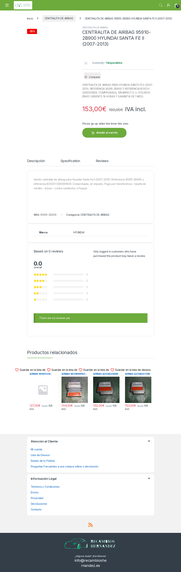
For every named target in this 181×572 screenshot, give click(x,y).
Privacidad (37, 498)
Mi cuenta (36, 449)
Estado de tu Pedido (43, 460)
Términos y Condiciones (45, 486)
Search (161, 5)
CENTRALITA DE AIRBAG (59, 18)
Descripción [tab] (36, 161)
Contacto (36, 509)
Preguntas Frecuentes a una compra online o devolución (65, 466)
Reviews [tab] (102, 161)
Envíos (34, 492)
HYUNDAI (78, 232)
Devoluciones (39, 503)
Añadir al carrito (107, 132)
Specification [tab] (70, 161)
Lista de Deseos (40, 455)
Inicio (30, 18)
